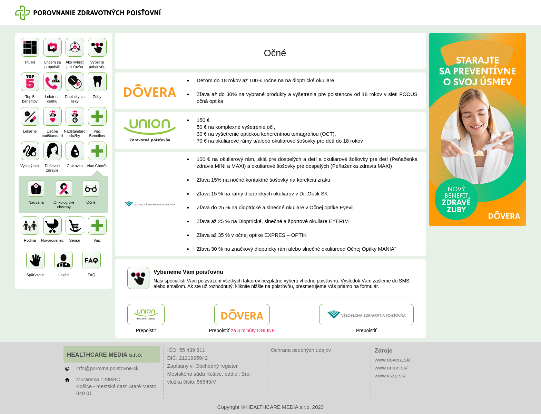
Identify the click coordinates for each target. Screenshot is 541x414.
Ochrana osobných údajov (301, 350)
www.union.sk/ (391, 367)
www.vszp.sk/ (390, 375)
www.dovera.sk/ (393, 360)
